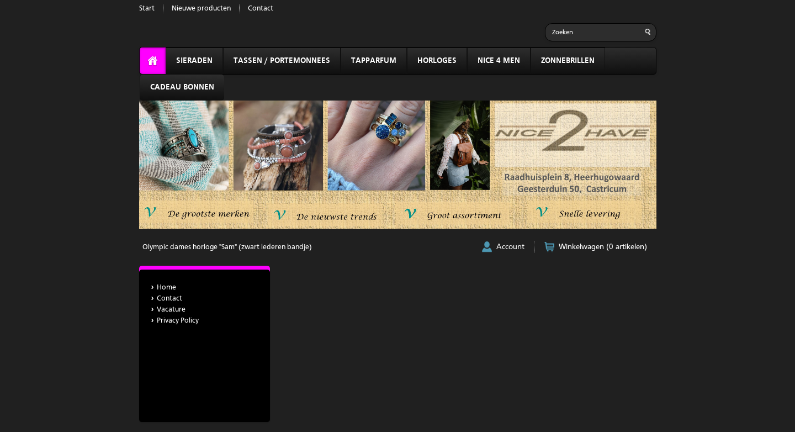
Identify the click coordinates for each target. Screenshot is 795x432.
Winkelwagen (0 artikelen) (603, 247)
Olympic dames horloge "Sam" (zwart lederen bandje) (227, 247)
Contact (260, 8)
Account (510, 247)
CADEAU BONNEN (182, 87)
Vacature (171, 309)
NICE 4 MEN (499, 61)
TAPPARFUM (373, 61)
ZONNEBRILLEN (568, 61)
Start (147, 8)
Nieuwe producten (201, 8)
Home (166, 287)
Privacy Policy (178, 320)
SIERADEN (194, 61)
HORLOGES (437, 61)
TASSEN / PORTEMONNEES (282, 61)
